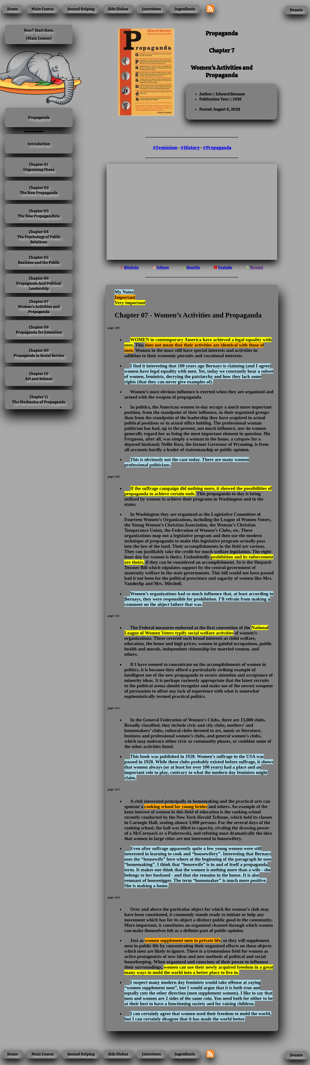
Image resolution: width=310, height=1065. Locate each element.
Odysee (162, 267)
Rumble (193, 267)
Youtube (225, 267)
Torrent (256, 267)
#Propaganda (217, 148)
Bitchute (131, 267)
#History (190, 148)
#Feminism (165, 148)
